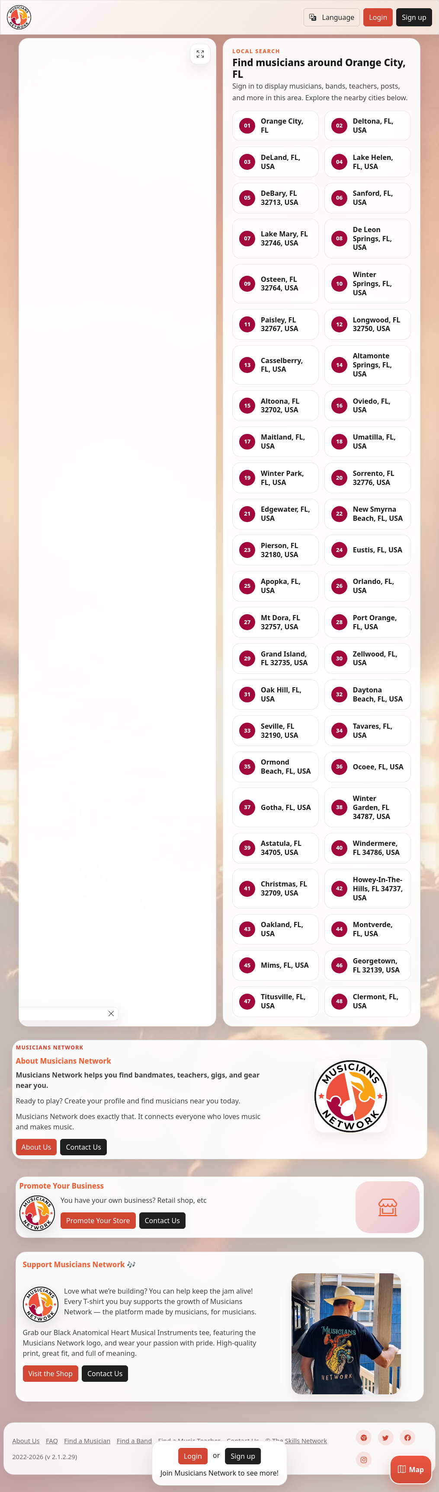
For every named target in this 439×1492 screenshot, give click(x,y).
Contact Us (83, 1147)
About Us (36, 1147)
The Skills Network (299, 1440)
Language (331, 17)
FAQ (52, 1440)
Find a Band (134, 1440)
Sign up (414, 17)
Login (378, 17)
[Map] (411, 1469)
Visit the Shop (51, 1373)
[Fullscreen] (200, 54)
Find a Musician (87, 1440)
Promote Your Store (98, 1220)
